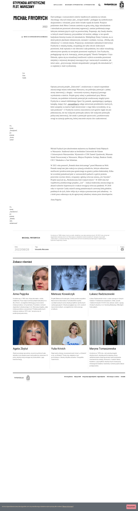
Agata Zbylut (20, 476)
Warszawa (45, 377)
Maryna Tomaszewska (103, 476)
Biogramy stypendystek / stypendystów (80, 4)
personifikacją (73, 159)
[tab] (99, 5)
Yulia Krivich (58, 476)
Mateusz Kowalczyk (63, 422)
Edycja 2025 (58, 4)
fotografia (38, 377)
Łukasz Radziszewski (102, 422)
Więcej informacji (68, 506)
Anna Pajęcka (21, 422)
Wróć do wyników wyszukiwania (36, 37)
